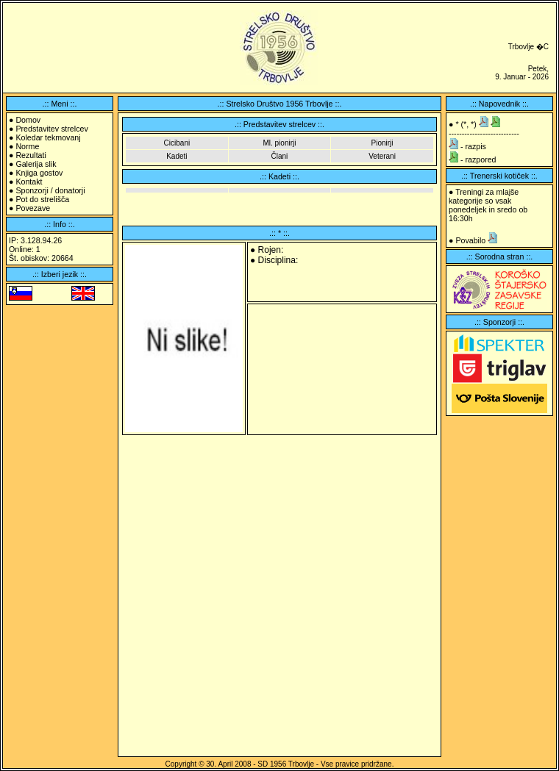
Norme (27, 146)
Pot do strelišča (42, 199)
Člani (279, 156)
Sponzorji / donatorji (50, 190)
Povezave (32, 208)
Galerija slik (35, 163)
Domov (27, 119)
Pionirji (382, 143)
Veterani (382, 156)
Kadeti (176, 156)
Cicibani (177, 143)
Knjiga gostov (39, 172)
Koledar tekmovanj (47, 137)
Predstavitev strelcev (51, 128)
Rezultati (30, 155)
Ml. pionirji (279, 143)
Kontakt (28, 181)
